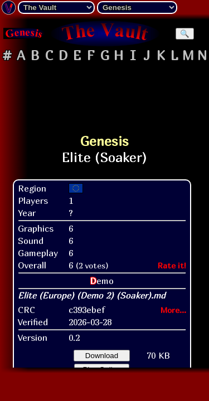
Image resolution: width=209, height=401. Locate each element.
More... (173, 310)
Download (101, 355)
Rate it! (172, 265)
